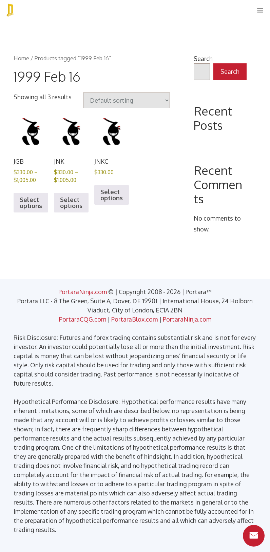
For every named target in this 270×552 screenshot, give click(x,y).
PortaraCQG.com (82, 319)
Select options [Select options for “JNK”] (71, 202)
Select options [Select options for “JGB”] (31, 202)
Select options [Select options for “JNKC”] (111, 195)
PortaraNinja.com (82, 291)
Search (203, 58)
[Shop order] (126, 100)
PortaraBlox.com (134, 319)
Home (21, 58)
